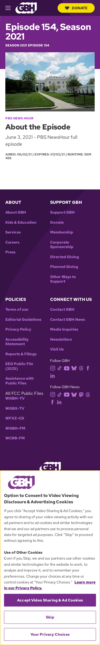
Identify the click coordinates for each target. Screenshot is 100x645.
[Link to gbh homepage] (26, 7)
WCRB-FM (15, 438)
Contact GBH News (67, 319)
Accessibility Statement (17, 342)
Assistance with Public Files (19, 381)
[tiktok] (60, 368)
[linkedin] (53, 375)
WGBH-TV (15, 398)
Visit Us (57, 349)
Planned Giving (64, 267)
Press (10, 252)
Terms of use (16, 309)
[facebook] (89, 368)
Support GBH (62, 212)
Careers (12, 242)
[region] (50, 557)
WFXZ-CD (14, 418)
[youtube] (67, 368)
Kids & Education (21, 222)
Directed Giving (64, 257)
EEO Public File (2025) (19, 366)
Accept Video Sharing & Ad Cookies (50, 600)
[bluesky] (75, 368)
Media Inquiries (64, 329)
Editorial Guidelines (23, 319)
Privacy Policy (18, 329)
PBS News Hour (19, 118)
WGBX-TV (14, 408)
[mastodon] (82, 394)
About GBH (15, 212)
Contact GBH (62, 309)
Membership (61, 232)
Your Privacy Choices (50, 634)
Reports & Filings (21, 354)
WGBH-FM (15, 428)
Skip (50, 617)
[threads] (82, 368)
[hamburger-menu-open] (10, 8)
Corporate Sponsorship (61, 244)
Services (13, 232)
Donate (76, 8)
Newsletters (61, 339)
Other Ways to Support (63, 279)
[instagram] (54, 368)
